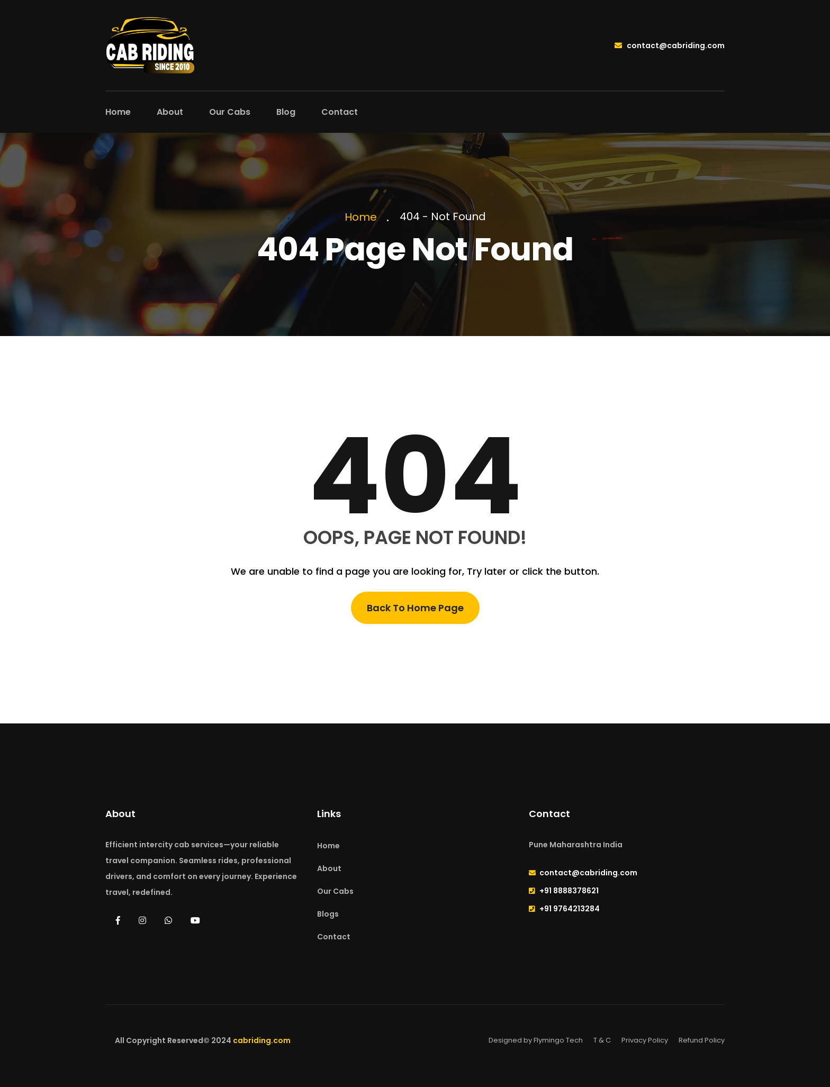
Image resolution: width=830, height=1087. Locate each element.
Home (118, 112)
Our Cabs (229, 112)
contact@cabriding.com (670, 45)
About (170, 112)
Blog (285, 112)
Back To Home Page (415, 607)
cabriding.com (262, 1040)
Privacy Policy (644, 1040)
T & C (602, 1040)
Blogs (328, 914)
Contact (339, 112)
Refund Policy (702, 1040)
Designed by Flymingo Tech (536, 1040)
